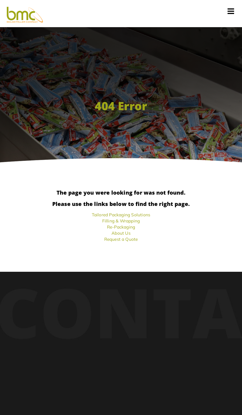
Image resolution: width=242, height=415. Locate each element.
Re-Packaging (121, 227)
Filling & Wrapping (121, 221)
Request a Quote (121, 239)
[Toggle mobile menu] (231, 11)
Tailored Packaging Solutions (121, 214)
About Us (121, 233)
